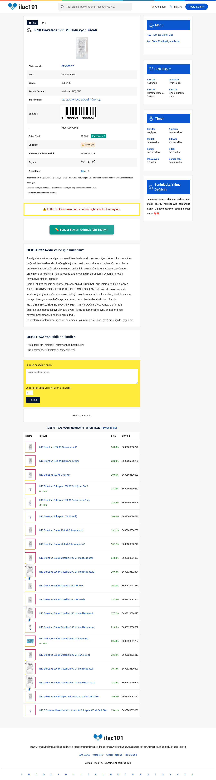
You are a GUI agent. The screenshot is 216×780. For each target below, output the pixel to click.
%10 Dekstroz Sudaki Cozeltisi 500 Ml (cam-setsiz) (64, 655)
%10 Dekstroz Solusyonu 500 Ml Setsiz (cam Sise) (64, 500)
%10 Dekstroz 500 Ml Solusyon (54, 475)
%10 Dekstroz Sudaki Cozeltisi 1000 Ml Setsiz (62, 599)
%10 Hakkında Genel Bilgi (160, 34)
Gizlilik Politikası (114, 755)
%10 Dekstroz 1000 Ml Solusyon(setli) (58, 447)
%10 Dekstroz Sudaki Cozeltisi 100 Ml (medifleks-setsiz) (67, 571)
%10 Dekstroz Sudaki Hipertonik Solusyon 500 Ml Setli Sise (68, 696)
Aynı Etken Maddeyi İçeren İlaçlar (163, 41)
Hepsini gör (110, 427)
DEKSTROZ (67, 66)
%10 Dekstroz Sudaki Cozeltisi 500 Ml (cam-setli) (63, 638)
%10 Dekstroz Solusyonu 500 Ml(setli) (58, 516)
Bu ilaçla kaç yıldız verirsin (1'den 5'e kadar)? (48, 388)
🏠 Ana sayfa (159, 6)
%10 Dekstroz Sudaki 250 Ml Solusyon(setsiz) (62, 544)
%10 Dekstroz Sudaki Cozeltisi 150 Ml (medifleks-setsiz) (67, 627)
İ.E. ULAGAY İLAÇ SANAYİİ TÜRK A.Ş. (81, 99)
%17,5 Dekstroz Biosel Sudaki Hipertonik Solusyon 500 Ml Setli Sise (73, 710)
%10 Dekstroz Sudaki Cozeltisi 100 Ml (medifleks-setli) (66, 558)
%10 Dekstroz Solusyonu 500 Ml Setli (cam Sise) (63, 486)
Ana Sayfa (84, 755)
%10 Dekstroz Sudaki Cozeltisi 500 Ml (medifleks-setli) (66, 668)
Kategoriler (98, 755)
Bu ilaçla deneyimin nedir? (39, 365)
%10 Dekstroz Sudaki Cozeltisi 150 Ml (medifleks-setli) (66, 613)
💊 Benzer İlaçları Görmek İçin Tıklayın (81, 229)
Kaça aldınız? (98, 136)
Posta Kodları (197, 6)
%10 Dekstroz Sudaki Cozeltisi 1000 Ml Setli (61, 585)
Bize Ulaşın (131, 755)
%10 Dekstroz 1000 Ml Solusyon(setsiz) (59, 461)
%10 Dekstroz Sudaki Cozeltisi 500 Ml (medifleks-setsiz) (67, 682)
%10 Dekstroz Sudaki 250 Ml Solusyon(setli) (61, 530)
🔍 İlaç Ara (176, 6)
